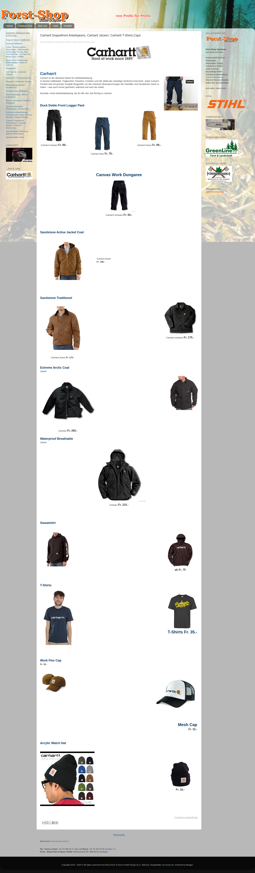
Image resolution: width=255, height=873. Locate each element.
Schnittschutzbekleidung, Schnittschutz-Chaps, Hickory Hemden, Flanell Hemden (19, 114)
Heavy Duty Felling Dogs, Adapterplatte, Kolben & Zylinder (17, 62)
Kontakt (68, 25)
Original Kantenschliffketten (18, 40)
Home (9, 25)
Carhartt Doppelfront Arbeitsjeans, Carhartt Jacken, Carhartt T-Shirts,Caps (15, 124)
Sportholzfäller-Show (15, 137)
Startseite (119, 834)
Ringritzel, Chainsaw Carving (18, 81)
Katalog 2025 (25, 25)
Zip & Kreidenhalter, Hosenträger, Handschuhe (17, 107)
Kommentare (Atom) (60, 841)
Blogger (189, 865)
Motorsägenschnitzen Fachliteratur (15, 86)
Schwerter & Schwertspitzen (18, 78)
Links (55, 25)
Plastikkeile (11, 68)
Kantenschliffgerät (14, 43)
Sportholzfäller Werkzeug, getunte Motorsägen (17, 132)
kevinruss (170, 865)
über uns (42, 25)
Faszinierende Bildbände (17, 91)
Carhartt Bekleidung (214, 77)
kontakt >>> (110, 849)
